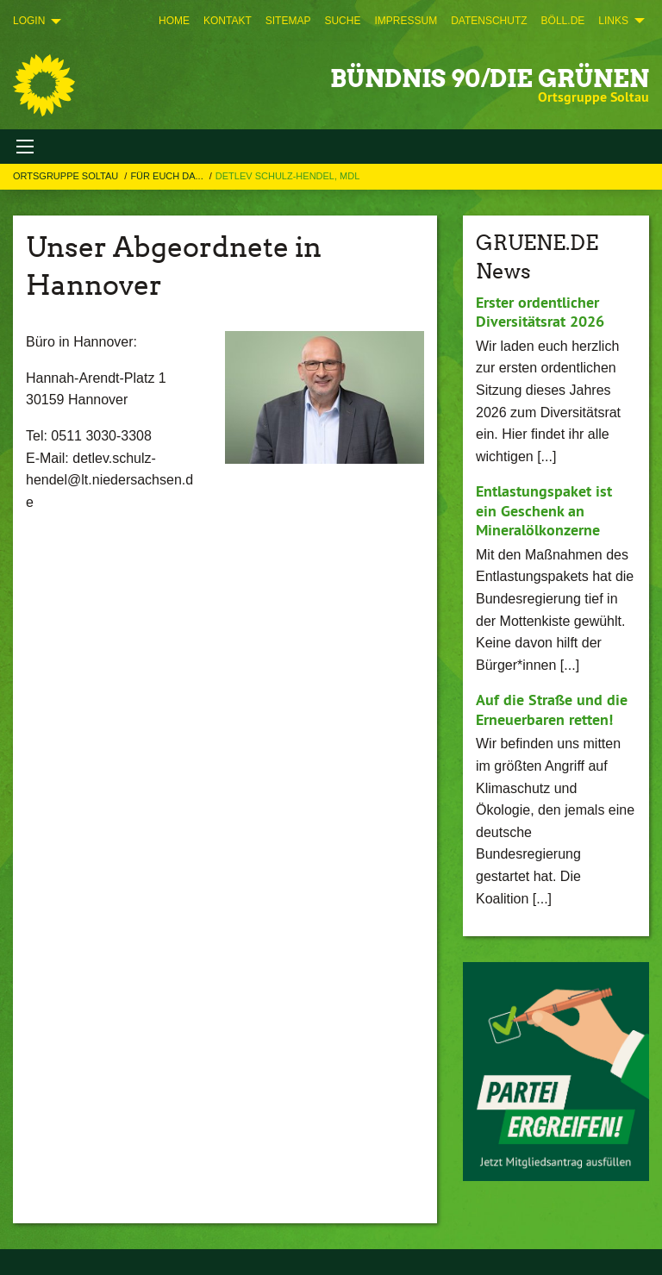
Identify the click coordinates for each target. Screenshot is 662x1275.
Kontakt (227, 21)
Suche (342, 21)
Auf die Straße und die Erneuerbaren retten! (552, 709)
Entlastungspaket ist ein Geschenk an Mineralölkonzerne (544, 510)
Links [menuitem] (613, 21)
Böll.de (563, 21)
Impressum (405, 21)
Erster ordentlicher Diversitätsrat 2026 (540, 312)
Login (29, 21)
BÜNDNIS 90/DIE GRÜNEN (489, 78)
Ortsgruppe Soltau (67, 176)
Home (174, 21)
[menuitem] (174, 20)
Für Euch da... (167, 176)
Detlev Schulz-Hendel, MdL (287, 176)
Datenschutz (489, 21)
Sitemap (288, 21)
